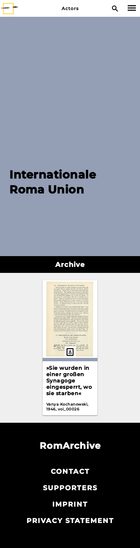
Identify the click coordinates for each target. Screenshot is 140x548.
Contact (70, 471)
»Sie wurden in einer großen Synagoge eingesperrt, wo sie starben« (69, 381)
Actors (70, 8)
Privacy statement (70, 521)
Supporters (70, 488)
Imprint (70, 504)
